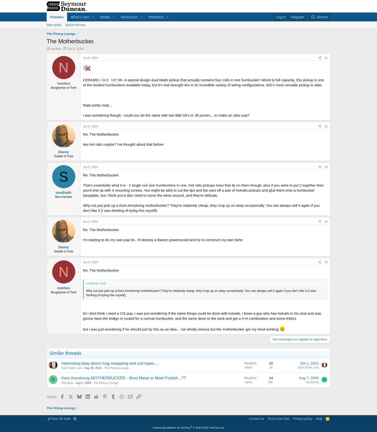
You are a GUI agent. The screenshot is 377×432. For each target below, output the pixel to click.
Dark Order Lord (71, 368)
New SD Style (60, 418)
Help (319, 418)
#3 (326, 167)
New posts (54, 25)
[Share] (320, 58)
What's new (80, 17)
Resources (129, 17)
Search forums (75, 25)
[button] (93, 17)
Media (105, 17)
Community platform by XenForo (188, 427)
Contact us (256, 418)
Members (156, 17)
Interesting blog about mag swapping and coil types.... (110, 363)
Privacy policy (302, 418)
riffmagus (67, 383)
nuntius (56, 48)
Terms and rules (279, 418)
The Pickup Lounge (116, 368)
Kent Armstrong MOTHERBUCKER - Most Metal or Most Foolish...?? (123, 378)
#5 (326, 262)
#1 (326, 58)
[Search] (319, 17)
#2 (326, 126)
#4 (326, 221)
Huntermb (312, 382)
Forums (56, 17)
